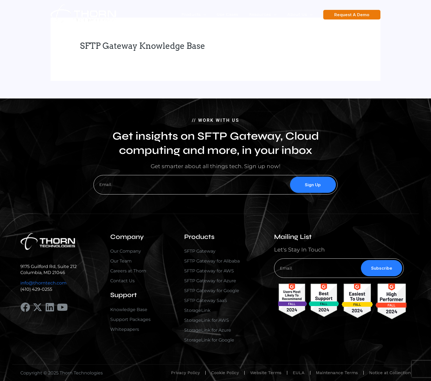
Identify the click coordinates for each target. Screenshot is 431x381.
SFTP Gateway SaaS (205, 300)
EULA (299, 372)
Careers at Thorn (128, 270)
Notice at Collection (390, 372)
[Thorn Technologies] (83, 14)
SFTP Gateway (200, 251)
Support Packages (130, 319)
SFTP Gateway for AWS (209, 270)
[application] (209, 14)
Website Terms (265, 372)
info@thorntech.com (43, 283)
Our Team (121, 261)
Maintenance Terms (337, 372)
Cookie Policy (225, 372)
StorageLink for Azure (207, 330)
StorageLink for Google (209, 340)
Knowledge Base (128, 309)
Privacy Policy (185, 372)
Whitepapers (124, 329)
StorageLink (197, 310)
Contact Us (122, 280)
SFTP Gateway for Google (211, 290)
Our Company (125, 251)
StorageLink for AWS (206, 320)
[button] (351, 14)
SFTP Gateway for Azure (210, 280)
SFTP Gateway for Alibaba (212, 261)
